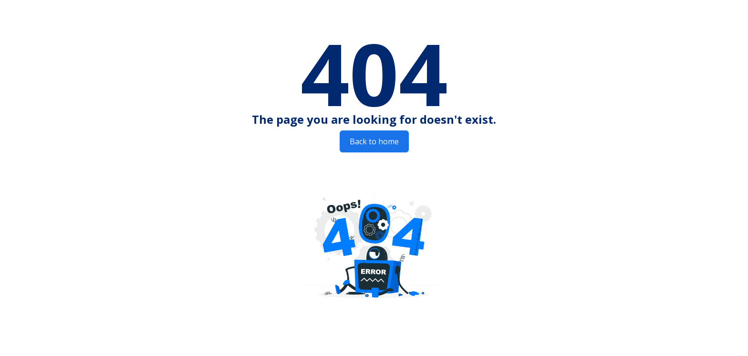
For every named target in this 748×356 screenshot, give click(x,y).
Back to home (374, 141)
